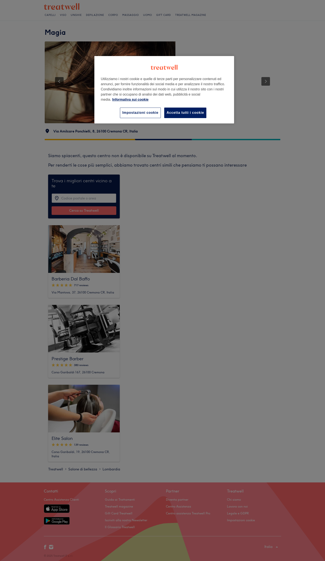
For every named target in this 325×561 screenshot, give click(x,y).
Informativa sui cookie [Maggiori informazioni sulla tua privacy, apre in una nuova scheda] (130, 99)
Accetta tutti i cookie (185, 112)
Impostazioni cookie (140, 112)
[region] (164, 89)
